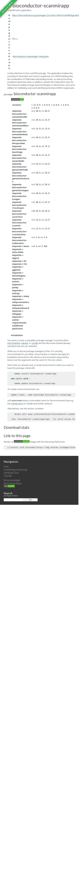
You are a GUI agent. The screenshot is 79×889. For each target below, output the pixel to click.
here (64, 354)
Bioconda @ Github (13, 483)
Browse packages (12, 480)
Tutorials (8, 476)
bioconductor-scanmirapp (25, 56)
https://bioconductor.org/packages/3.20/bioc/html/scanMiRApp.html (45, 15)
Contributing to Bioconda (15, 469)
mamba (24, 343)
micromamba (13, 343)
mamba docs (17, 403)
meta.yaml (44, 56)
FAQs (6, 466)
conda (34, 343)
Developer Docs (11, 472)
